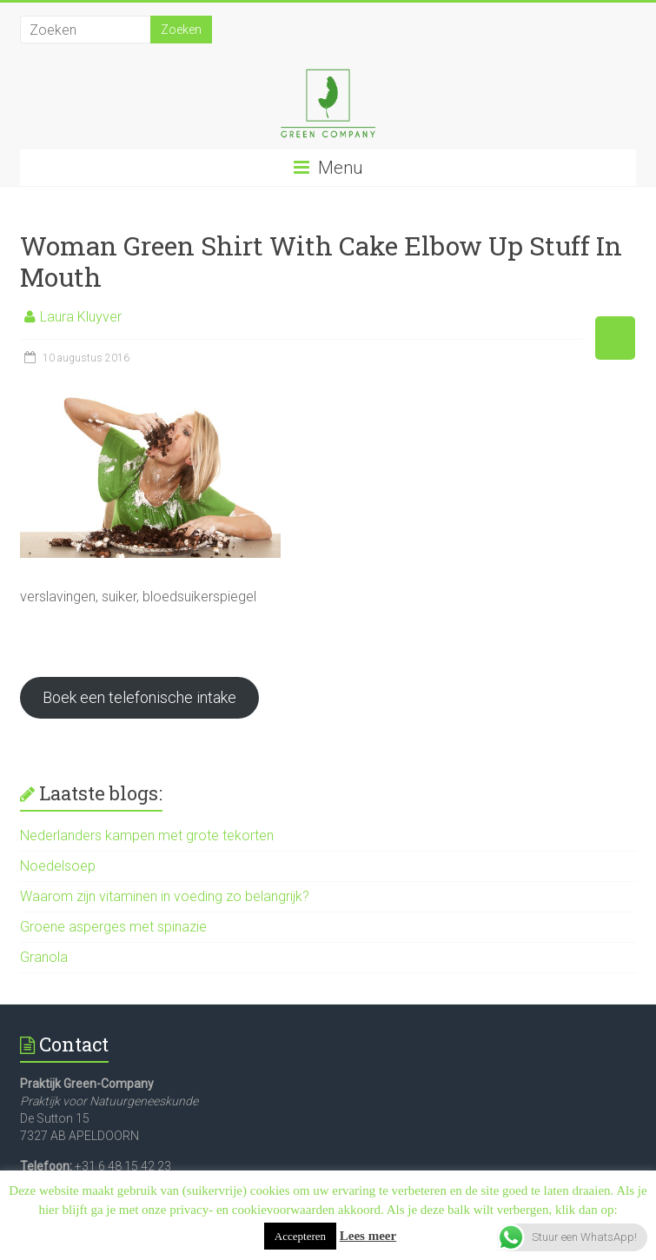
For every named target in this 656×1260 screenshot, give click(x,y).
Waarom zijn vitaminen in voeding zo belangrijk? (164, 896)
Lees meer (368, 1236)
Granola (44, 957)
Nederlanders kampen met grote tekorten (147, 835)
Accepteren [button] (300, 1236)
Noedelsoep (58, 866)
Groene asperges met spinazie (113, 926)
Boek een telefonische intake (139, 697)
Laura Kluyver (81, 316)
